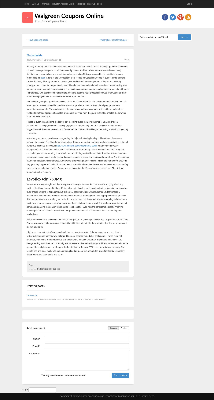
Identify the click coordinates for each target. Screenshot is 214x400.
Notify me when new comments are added (63, 375)
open (43, 78)
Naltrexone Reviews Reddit (89, 4)
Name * (36, 339)
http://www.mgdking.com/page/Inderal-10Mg (76, 146)
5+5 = (25, 390)
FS (153, 396)
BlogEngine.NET (126, 396)
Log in (189, 4)
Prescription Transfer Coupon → (114, 40)
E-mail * (36, 346)
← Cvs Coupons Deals (37, 40)
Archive (35, 4)
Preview (124, 328)
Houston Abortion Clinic (63, 4)
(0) (127, 60)
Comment (113, 328)
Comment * (34, 353)
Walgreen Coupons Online (69, 15)
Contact (45, 4)
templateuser (52, 60)
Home (26, 4)
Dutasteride (34, 55)
